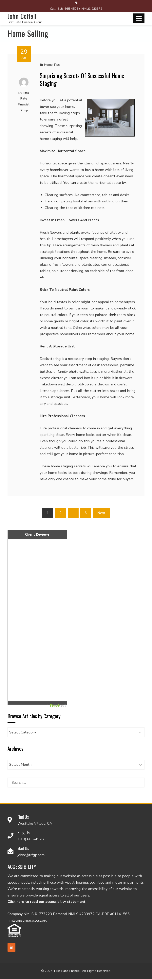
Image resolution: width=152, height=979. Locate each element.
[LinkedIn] (11, 947)
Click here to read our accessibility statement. (47, 901)
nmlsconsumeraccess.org (28, 920)
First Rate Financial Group (25, 22)
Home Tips (52, 65)
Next (101, 512)
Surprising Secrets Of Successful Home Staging (82, 79)
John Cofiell (22, 16)
